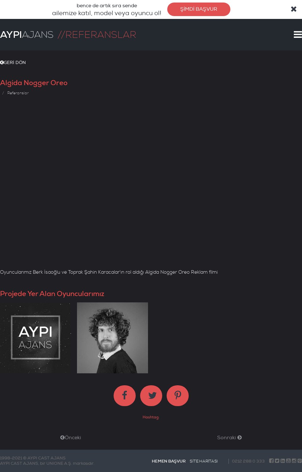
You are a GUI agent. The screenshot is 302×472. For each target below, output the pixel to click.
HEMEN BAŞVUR (168, 461)
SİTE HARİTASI (204, 461)
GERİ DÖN (13, 62)
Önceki (70, 437)
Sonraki (229, 437)
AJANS (26, 34)
